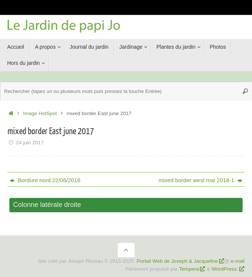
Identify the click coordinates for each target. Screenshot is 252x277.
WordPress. (225, 269)
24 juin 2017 (30, 142)
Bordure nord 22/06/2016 (45, 180)
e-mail (237, 261)
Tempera (189, 269)
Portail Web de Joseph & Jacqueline (177, 261)
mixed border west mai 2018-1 (200, 180)
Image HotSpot (40, 113)
